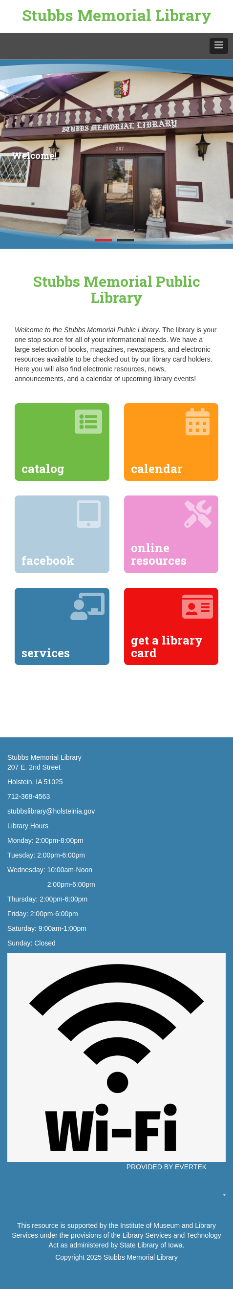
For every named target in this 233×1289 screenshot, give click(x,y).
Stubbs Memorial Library (117, 14)
